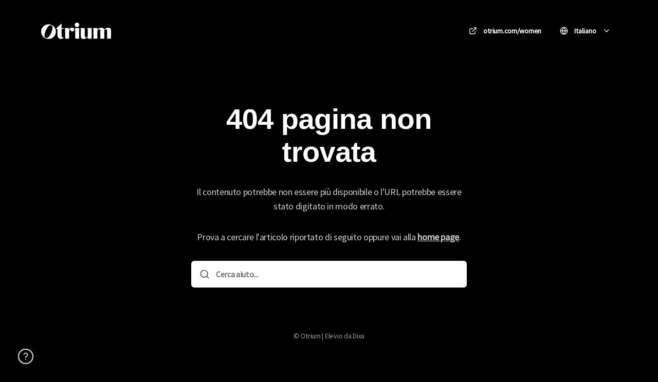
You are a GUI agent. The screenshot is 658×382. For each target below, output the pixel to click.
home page (438, 237)
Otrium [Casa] (143, 30)
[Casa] (76, 30)
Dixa (358, 335)
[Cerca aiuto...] (336, 274)
